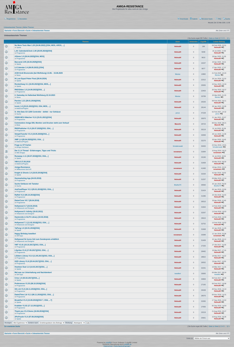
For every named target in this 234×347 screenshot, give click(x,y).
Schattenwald (178, 146)
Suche (226, 19)
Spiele (19, 47)
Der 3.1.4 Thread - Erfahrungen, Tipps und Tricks (35, 151)
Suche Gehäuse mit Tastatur (27, 184)
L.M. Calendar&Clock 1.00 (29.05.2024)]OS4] (33, 51)
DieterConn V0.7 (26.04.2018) (27, 200)
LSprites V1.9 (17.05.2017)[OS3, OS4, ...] (32, 250)
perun (178, 113)
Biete (18, 125)
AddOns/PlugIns (22, 108)
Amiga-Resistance (22, 167)
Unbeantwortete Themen (13, 27)
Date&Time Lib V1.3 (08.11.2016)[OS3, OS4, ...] (34, 295)
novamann (178, 152)
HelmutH (177, 46)
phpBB (108, 342)
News (19, 75)
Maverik (178, 124)
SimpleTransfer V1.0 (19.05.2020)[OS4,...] (32, 134)
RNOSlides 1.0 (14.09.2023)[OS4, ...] (30, 90)
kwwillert (178, 273)
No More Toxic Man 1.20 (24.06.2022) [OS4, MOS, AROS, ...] (39, 45)
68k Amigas (21, 153)
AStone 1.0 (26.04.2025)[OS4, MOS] (29, 56)
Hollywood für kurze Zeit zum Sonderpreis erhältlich (37, 239)
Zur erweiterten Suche (12, 326)
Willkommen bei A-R (24, 169)
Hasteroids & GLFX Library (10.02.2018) (31, 217)
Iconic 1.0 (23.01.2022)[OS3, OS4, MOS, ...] (32, 106)
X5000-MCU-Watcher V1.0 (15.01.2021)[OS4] (33, 117)
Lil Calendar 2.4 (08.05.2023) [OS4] (29, 67)
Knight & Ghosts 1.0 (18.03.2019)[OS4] (31, 173)
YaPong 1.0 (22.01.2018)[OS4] (27, 228)
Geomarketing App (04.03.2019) (28, 178)
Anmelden (22, 19)
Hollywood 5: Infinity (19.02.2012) (29, 211)
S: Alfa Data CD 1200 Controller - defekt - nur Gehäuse (38, 112)
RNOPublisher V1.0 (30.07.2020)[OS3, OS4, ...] (34, 128)
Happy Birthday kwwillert (25, 234)
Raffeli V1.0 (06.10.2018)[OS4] (27, 195)
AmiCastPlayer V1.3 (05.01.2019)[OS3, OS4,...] (34, 189)
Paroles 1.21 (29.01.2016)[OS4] (27, 101)
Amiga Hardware (22, 147)
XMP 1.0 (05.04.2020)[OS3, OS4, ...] (29, 139)
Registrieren (10, 19)
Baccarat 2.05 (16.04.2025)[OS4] (28, 62)
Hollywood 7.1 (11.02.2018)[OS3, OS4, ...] (32, 223)
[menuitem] (183, 19)
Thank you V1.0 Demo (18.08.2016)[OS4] (32, 311)
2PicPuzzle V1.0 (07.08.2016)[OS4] (29, 317)
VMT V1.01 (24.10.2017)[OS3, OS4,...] (30, 245)
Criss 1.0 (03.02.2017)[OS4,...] (27, 278)
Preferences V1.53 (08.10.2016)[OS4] (30, 283)
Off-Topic (20, 236)
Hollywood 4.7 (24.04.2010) (26, 206)
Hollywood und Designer (25, 208)
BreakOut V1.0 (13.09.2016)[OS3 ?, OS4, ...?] (33, 300)
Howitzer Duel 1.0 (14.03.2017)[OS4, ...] (31, 267)
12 (228, 38)
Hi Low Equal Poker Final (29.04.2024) (31, 79)
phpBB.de (127, 344)
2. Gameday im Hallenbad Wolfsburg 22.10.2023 (35, 95)
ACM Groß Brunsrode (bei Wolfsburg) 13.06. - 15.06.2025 (39, 73)
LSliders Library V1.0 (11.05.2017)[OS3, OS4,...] (34, 256)
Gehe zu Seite (213, 38)
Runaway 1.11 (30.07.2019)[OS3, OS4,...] (32, 156)
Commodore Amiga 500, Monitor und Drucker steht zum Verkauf (42, 123)
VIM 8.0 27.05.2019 (22, 162)
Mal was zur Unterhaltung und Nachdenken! (33, 272)
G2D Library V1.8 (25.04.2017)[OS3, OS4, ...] (33, 261)
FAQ (218, 19)
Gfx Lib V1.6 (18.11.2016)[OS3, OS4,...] (31, 289)
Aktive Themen (28, 27)
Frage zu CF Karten (23, 145)
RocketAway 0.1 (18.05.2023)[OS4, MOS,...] (33, 84)
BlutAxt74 (177, 185)
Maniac (177, 74)
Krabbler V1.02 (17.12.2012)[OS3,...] (30, 306)
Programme (21, 53)
